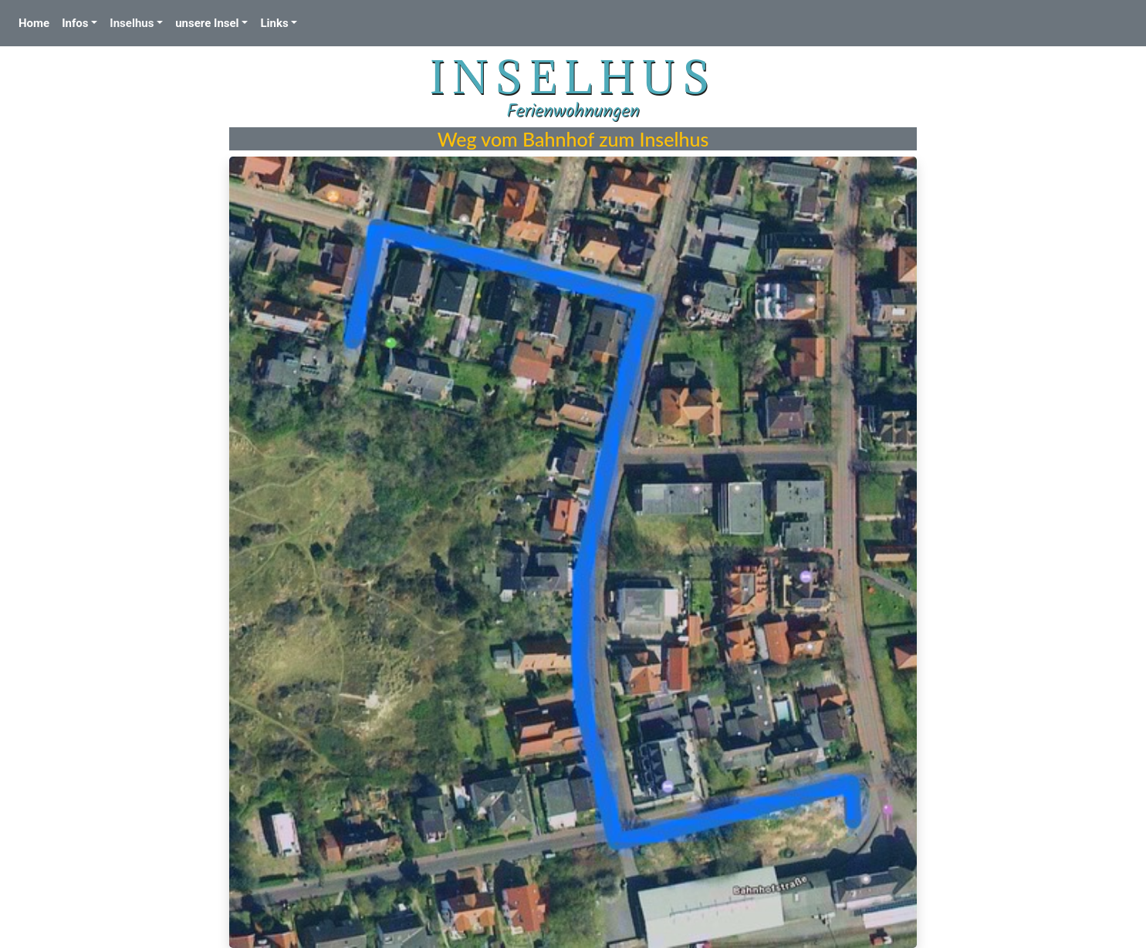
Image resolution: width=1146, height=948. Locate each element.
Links (274, 23)
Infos (75, 23)
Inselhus (132, 23)
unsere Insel (206, 23)
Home (37, 22)
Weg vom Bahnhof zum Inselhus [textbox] (573, 138)
